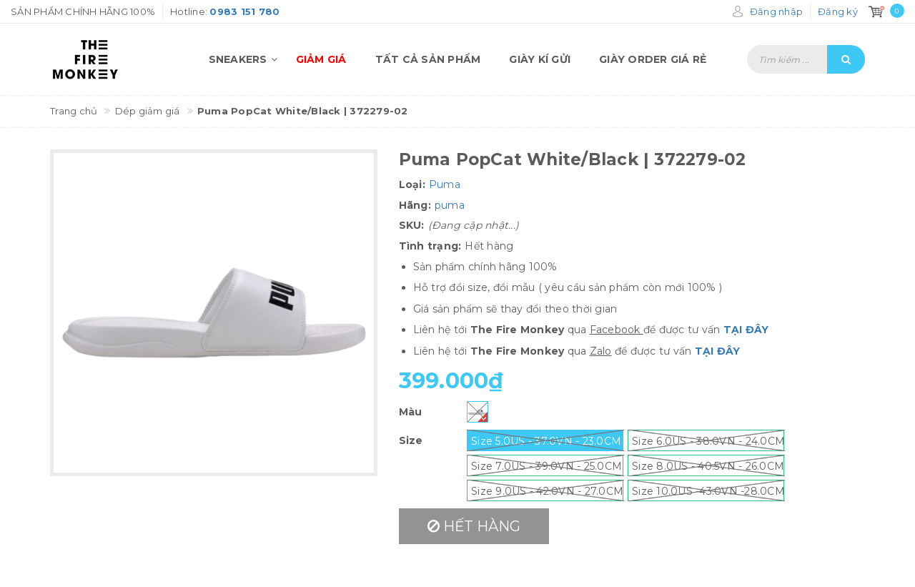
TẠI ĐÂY (746, 329)
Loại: (412, 184)
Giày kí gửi (539, 59)
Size (411, 440)
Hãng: (415, 205)
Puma (444, 184)
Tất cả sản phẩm (428, 59)
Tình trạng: (430, 246)
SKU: (412, 225)
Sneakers (245, 59)
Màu (410, 411)
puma (450, 205)
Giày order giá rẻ (652, 59)
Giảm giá (321, 59)
